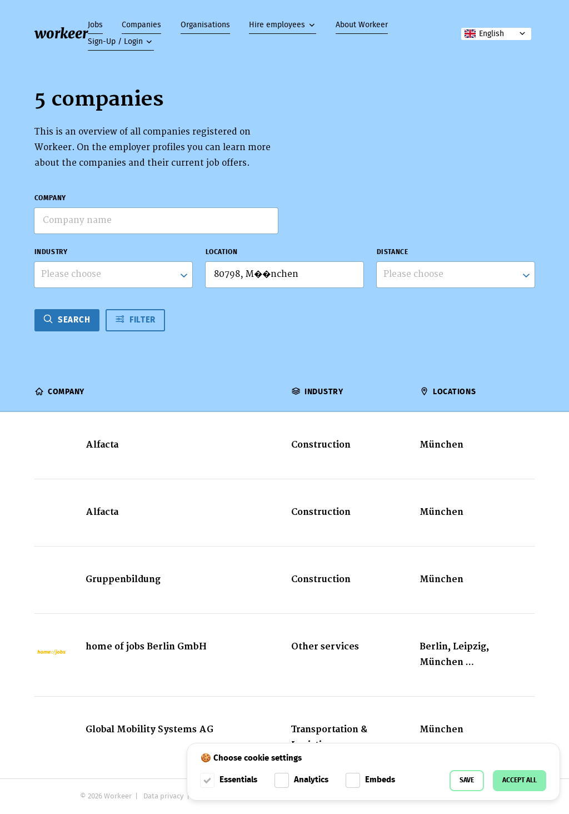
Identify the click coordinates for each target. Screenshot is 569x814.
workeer (61, 33)
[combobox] (113, 274)
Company (50, 198)
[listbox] (456, 274)
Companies (141, 25)
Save (467, 780)
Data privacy (163, 796)
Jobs (95, 25)
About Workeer (362, 25)
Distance (392, 252)
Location (222, 252)
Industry (51, 252)
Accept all (519, 780)
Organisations (205, 25)
